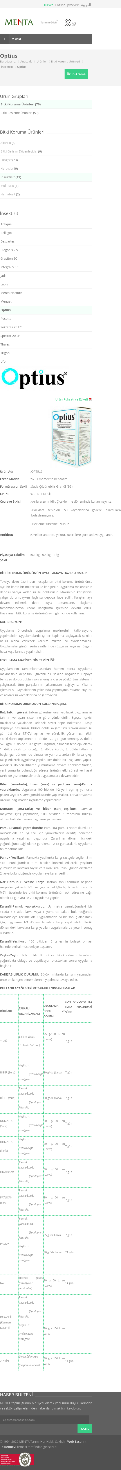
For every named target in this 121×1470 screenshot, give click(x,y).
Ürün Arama (76, 74)
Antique (6, 224)
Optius (21, 67)
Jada (3, 276)
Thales (5, 344)
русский (73, 5)
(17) (10, 177)
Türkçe (48, 5)
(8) (7, 143)
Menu (10, 39)
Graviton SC (8, 258)
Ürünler (42, 61)
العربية (86, 4)
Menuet (5, 301)
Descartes (7, 241)
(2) (10, 194)
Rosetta (5, 318)
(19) (9, 168)
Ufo (2, 361)
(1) (9, 186)
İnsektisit (7, 67)
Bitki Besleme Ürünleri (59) (19, 113)
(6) (21, 151)
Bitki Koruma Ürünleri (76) (20, 104)
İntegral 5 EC (9, 267)
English (60, 5)
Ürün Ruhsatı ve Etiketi (71, 399)
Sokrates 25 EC (11, 327)
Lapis (4, 284)
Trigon (5, 353)
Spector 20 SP (10, 336)
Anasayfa (26, 61)
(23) (9, 160)
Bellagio (6, 233)
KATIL (85, 1429)
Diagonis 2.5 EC (11, 250)
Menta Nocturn (11, 293)
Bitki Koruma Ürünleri (65, 61)
